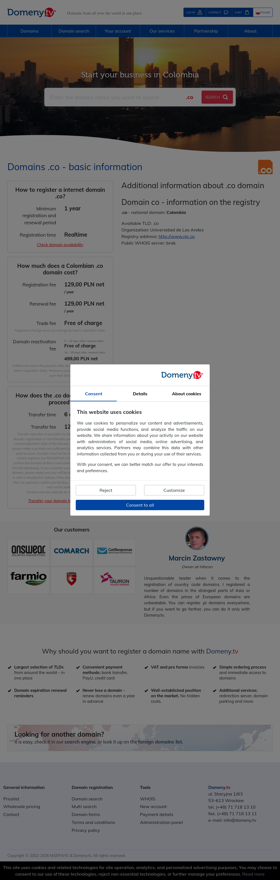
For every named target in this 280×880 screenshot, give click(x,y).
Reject (106, 490)
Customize (174, 490)
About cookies (186, 393)
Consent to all (140, 505)
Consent (93, 393)
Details (140, 393)
